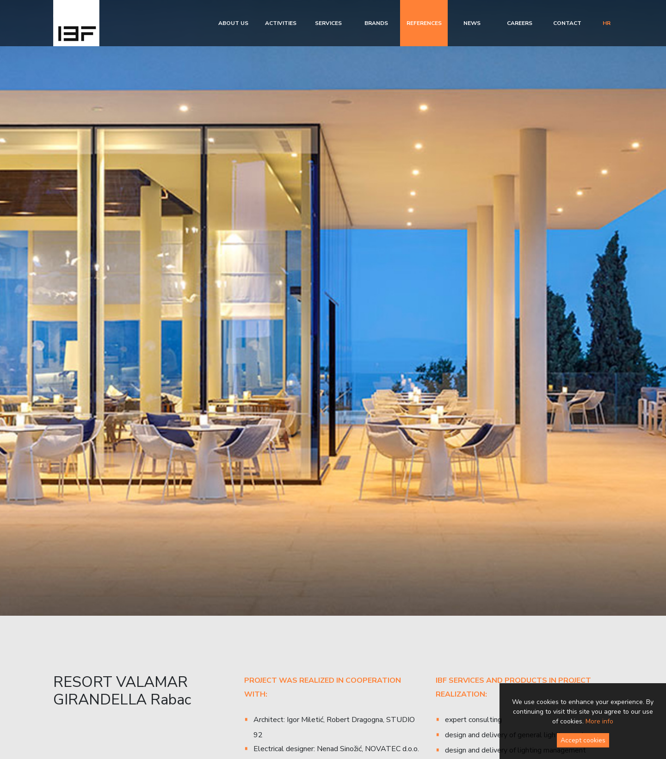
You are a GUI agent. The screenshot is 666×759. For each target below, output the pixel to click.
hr (606, 23)
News (472, 23)
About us (233, 23)
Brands (376, 23)
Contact (567, 23)
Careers (519, 23)
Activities (280, 23)
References (424, 23)
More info (599, 721)
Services (328, 23)
